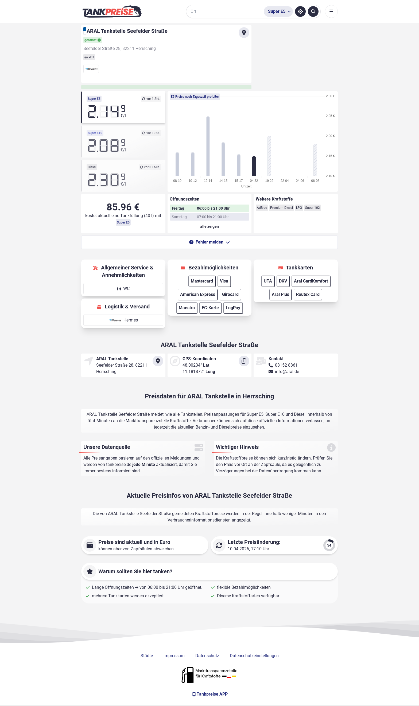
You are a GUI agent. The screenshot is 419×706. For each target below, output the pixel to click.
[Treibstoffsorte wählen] (278, 11)
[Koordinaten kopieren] (244, 361)
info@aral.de (287, 371)
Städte (147, 655)
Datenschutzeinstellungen (254, 655)
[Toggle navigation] (331, 11)
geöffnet (92, 40)
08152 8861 (286, 365)
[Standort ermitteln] (300, 11)
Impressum (174, 655)
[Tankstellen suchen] (313, 11)
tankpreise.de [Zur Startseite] (118, 464)
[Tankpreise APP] (209, 694)
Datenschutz (207, 655)
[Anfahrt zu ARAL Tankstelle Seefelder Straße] (244, 32)
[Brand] (112, 11)
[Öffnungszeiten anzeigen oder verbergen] (210, 226)
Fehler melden (209, 242)
